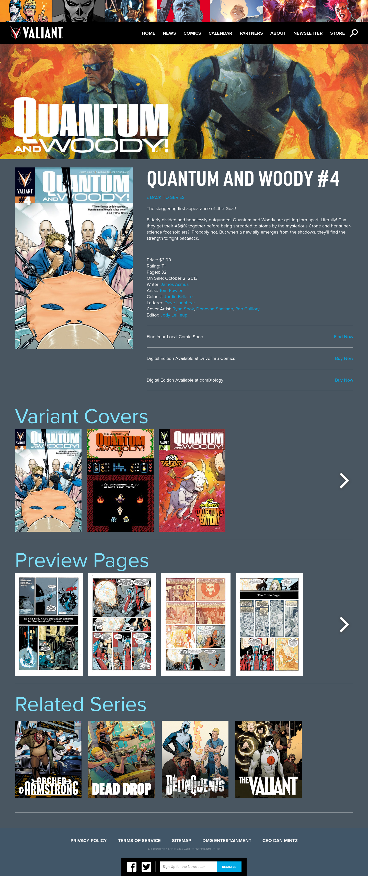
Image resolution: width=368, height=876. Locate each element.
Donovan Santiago (214, 309)
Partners (251, 33)
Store (337, 33)
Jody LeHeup (173, 315)
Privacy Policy (89, 840)
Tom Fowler (170, 290)
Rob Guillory (247, 309)
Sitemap (181, 840)
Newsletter (308, 33)
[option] (48, 480)
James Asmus (175, 284)
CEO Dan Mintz (280, 840)
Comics (192, 33)
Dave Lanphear (180, 303)
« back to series (166, 197)
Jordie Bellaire (178, 296)
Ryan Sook (183, 309)
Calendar (220, 33)
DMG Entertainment (226, 840)
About (278, 33)
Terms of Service (139, 840)
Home (148, 33)
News (169, 33)
